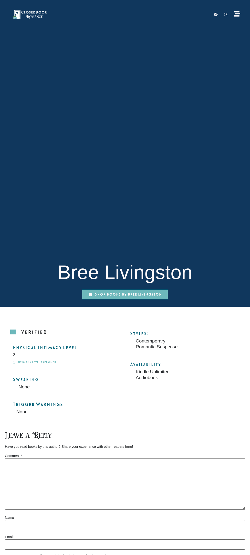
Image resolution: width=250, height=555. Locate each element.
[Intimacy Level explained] (14, 362)
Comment (13, 456)
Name (9, 517)
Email (9, 537)
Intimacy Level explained (36, 362)
